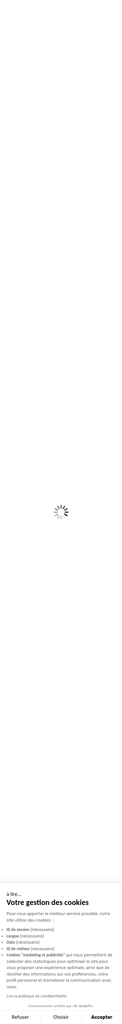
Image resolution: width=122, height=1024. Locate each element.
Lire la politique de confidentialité (36, 996)
